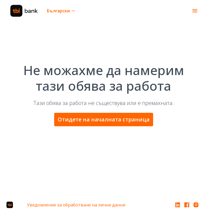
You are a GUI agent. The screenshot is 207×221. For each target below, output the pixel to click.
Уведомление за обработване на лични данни (76, 205)
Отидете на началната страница (104, 119)
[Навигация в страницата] (195, 10)
